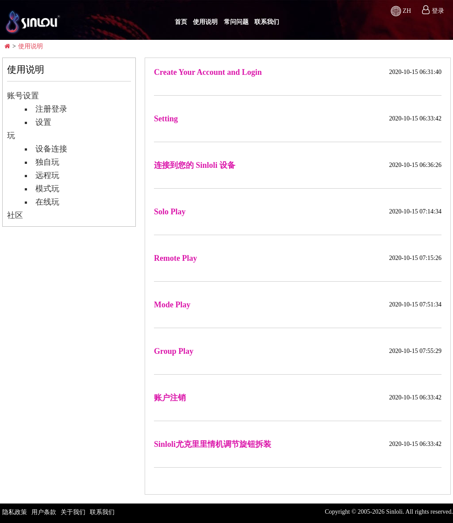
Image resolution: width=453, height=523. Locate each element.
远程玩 (43, 175)
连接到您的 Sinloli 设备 (194, 165)
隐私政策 (14, 512)
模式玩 (43, 188)
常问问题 (236, 22)
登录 (438, 11)
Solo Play (170, 211)
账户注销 (170, 397)
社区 (15, 215)
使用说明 (205, 22)
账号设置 (23, 95)
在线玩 (43, 202)
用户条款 (43, 512)
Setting (166, 118)
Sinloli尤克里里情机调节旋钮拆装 (212, 444)
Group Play (173, 351)
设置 (39, 122)
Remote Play (175, 258)
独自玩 (43, 162)
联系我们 (266, 22)
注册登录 (47, 109)
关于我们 (73, 512)
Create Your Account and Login (208, 72)
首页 (181, 22)
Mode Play (172, 304)
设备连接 (47, 148)
